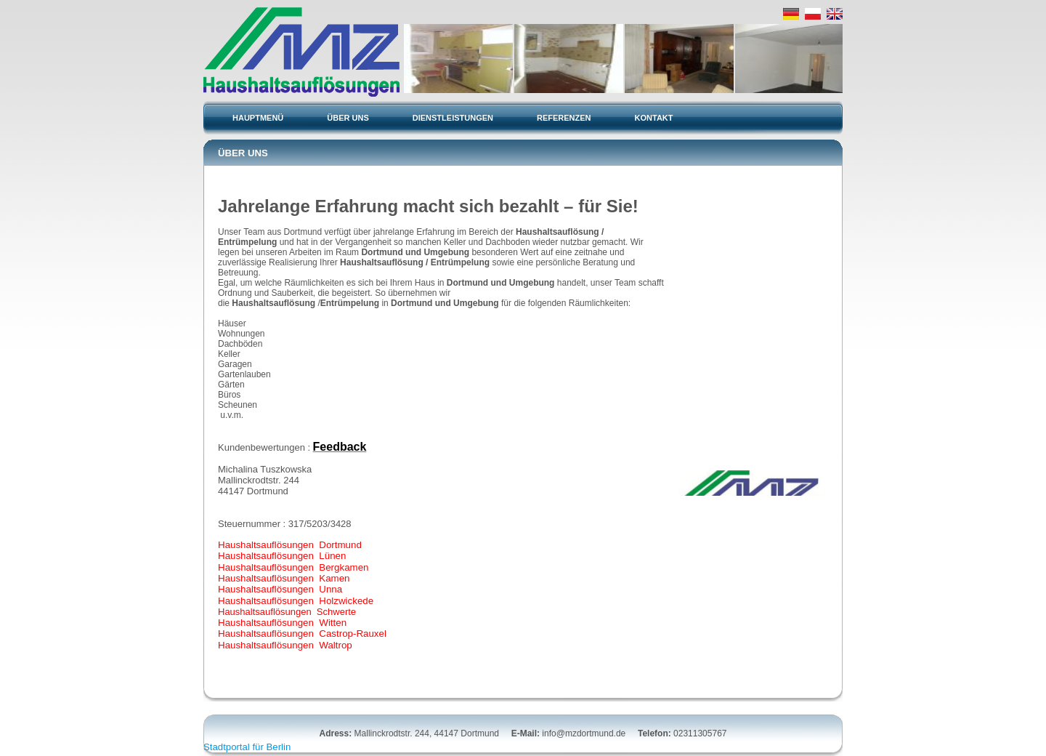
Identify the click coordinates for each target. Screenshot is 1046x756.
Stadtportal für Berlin (247, 746)
